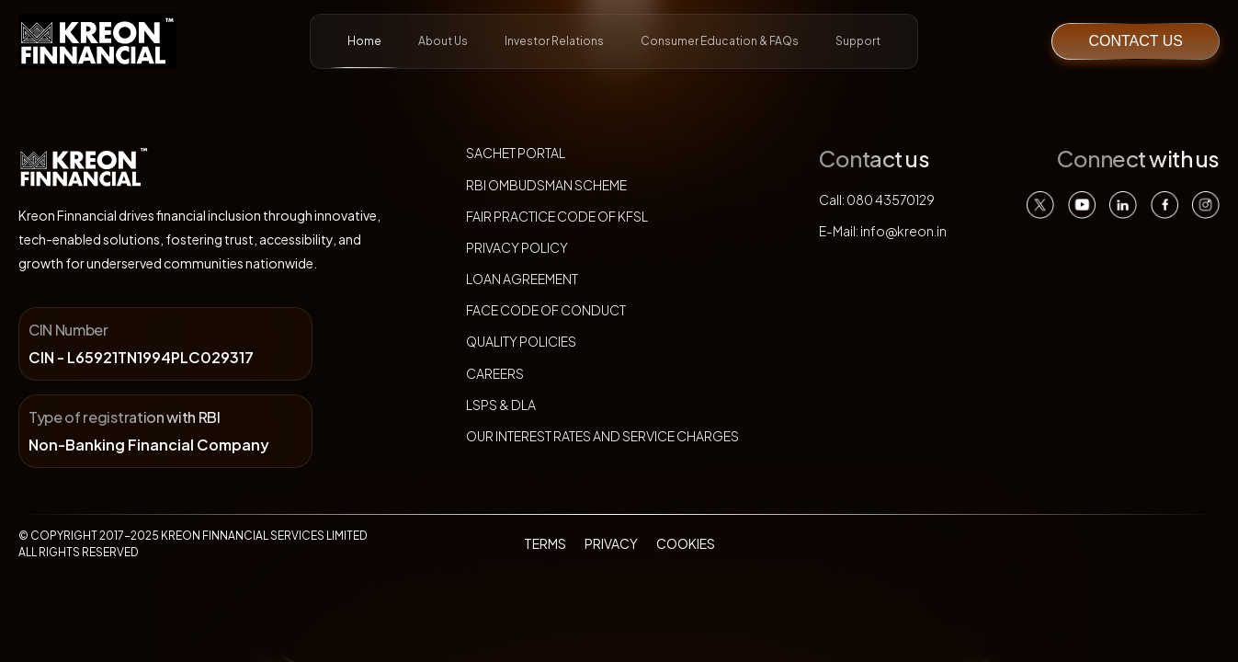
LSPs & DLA (501, 404)
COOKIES (685, 544)
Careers (495, 373)
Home (364, 51)
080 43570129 (890, 199)
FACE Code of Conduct (546, 310)
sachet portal (515, 152)
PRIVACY (611, 544)
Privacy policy (517, 247)
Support (857, 41)
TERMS (545, 544)
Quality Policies (521, 341)
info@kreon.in (903, 231)
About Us (443, 41)
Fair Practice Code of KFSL (557, 216)
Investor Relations (554, 41)
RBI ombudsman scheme (546, 185)
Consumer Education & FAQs (720, 41)
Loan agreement (522, 278)
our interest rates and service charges (602, 436)
